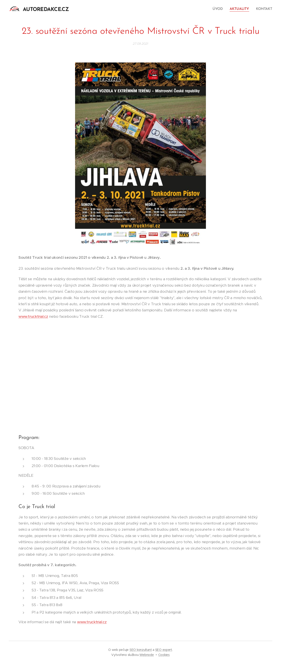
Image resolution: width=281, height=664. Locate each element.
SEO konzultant (141, 650)
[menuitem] (219, 9)
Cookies (164, 655)
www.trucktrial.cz (33, 316)
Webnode (146, 655)
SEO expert (163, 650)
